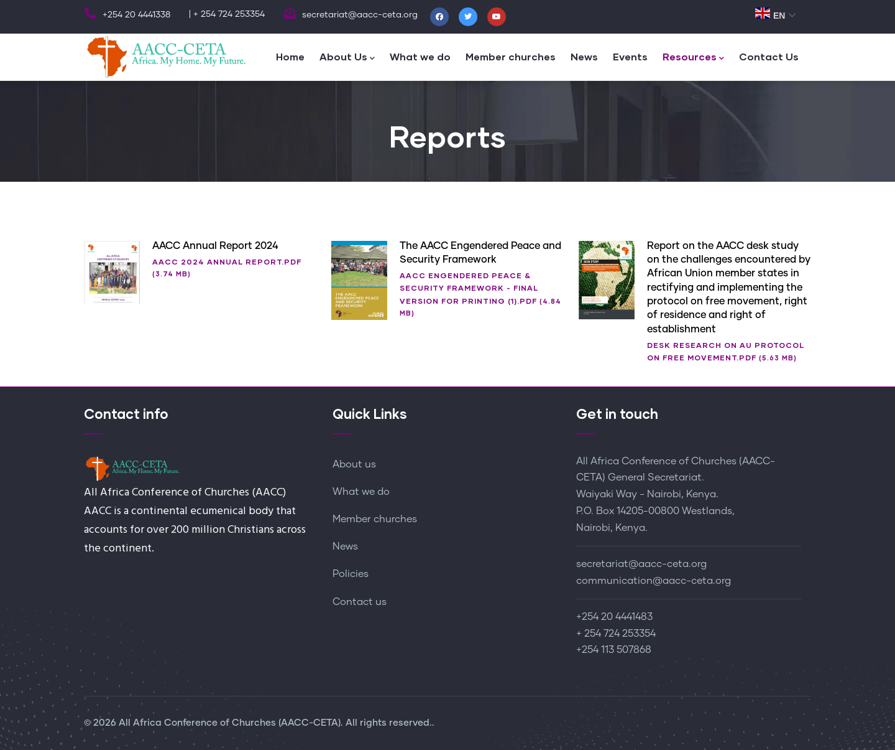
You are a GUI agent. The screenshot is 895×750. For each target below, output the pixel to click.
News (584, 56)
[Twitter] (468, 16)
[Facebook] (439, 16)
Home (290, 56)
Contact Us (769, 56)
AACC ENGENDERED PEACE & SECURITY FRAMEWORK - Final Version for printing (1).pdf (469, 288)
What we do (420, 56)
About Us (347, 57)
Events (630, 56)
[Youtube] (496, 16)
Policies (351, 574)
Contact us (360, 602)
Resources (693, 57)
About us (354, 464)
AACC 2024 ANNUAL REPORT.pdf (226, 261)
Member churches (511, 56)
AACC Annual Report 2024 (215, 246)
